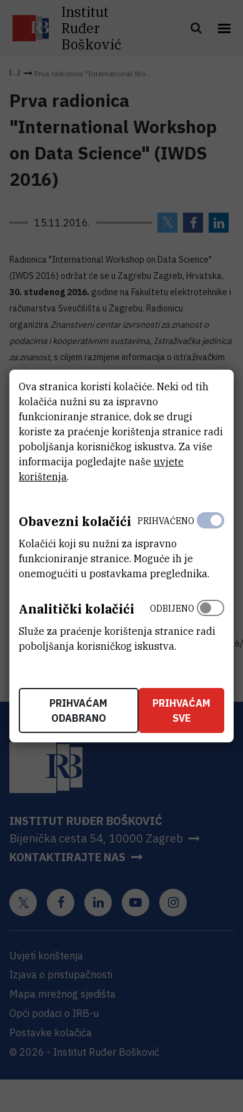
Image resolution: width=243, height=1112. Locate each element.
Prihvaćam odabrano (78, 710)
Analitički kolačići (76, 608)
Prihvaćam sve (181, 710)
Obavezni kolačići (75, 521)
